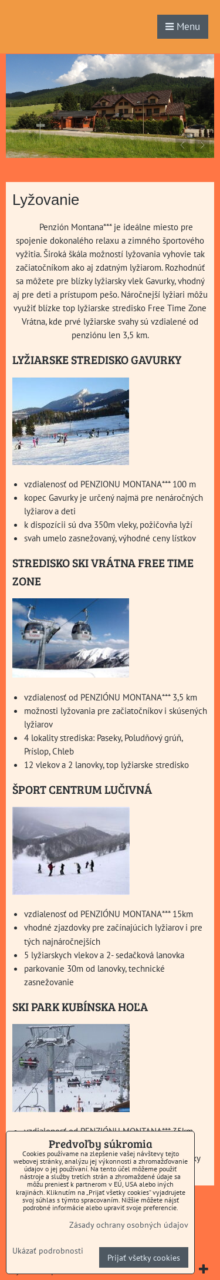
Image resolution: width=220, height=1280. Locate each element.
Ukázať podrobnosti (47, 1250)
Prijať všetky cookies (143, 1257)
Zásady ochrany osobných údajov (128, 1224)
